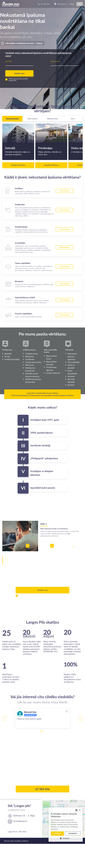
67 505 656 (42, 789)
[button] (65, 838)
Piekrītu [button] (57, 833)
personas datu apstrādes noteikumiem (18, 79)
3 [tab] (75, 547)
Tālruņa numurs (55, 61)
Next (52, 546)
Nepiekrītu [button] (72, 833)
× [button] (79, 810)
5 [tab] (79, 547)
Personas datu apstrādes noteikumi (16, 841)
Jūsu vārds (8, 61)
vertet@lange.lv (20, 821)
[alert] (66, 824)
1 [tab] (72, 547)
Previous (41, 546)
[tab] (12, 119)
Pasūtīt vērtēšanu (18, 165)
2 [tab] (74, 547)
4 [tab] (77, 547)
